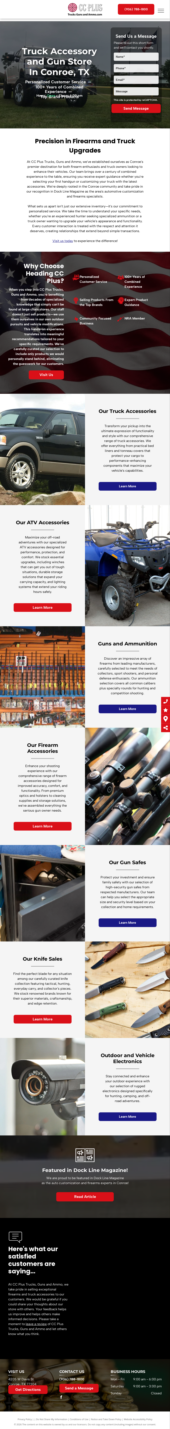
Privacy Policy (25, 1419)
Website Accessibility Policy (138, 1419)
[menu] (161, 10)
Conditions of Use (79, 1419)
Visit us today (63, 241)
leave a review (36, 1324)
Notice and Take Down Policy (106, 1419)
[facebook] (61, 1398)
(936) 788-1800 (71, 1379)
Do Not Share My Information (51, 1419)
